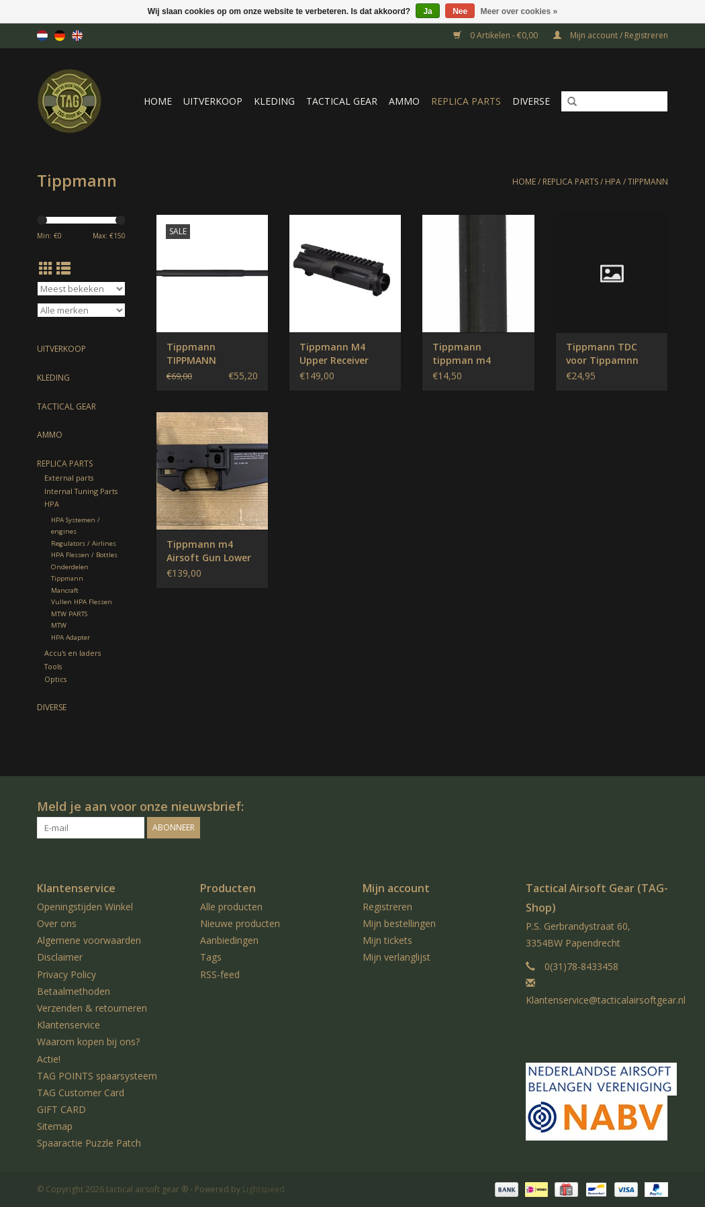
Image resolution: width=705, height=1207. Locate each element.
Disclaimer (60, 957)
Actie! (48, 1059)
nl (42, 35)
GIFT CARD (61, 1109)
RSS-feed (220, 974)
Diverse (531, 101)
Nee (460, 11)
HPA (613, 181)
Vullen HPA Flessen (81, 601)
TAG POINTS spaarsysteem (97, 1075)
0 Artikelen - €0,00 (496, 35)
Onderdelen (70, 567)
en (77, 35)
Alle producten (231, 906)
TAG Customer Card (80, 1092)
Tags (211, 957)
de (59, 35)
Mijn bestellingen (399, 923)
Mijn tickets (387, 940)
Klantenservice (68, 1024)
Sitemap (55, 1126)
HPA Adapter (70, 637)
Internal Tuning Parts (80, 491)
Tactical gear (341, 101)
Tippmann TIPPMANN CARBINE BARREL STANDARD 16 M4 (207, 353)
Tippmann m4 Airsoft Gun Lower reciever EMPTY (209, 551)
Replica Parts (466, 101)
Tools (53, 666)
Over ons (57, 923)
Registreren (387, 906)
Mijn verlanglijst (396, 957)
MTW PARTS (69, 614)
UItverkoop (212, 101)
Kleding (274, 101)
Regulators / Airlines (83, 543)
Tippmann (648, 181)
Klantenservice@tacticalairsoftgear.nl (606, 1000)
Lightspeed (263, 1189)
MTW (58, 625)
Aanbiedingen (229, 940)
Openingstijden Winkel (85, 906)
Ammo (404, 101)
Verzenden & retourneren (92, 1008)
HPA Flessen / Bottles (84, 554)
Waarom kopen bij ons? (88, 1041)
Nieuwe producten (240, 923)
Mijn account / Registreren (610, 35)
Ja (427, 11)
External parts (68, 478)
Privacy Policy (66, 974)
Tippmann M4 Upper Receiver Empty (334, 353)
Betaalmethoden (73, 991)
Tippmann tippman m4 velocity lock (461, 353)
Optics (55, 679)
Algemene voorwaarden (89, 940)
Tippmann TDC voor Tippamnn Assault (602, 353)
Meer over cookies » (519, 11)
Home (158, 101)
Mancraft (65, 590)
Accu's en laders (72, 653)
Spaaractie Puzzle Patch (89, 1143)
